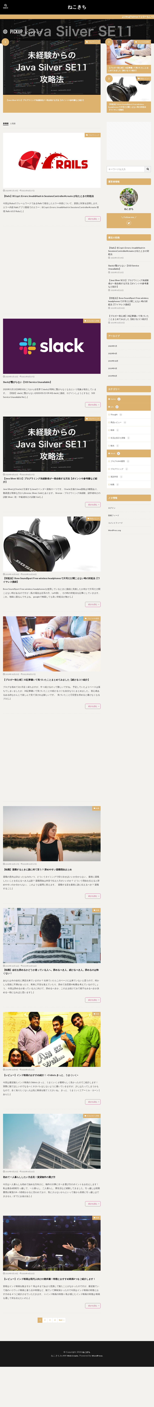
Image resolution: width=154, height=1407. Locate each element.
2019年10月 (114, 364)
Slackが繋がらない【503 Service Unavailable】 (42, 389)
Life (115, 412)
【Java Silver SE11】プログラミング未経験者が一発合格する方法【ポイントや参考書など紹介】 (51, 102)
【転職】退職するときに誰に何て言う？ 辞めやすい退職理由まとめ (51, 892)
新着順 (6, 125)
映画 (97, 1043)
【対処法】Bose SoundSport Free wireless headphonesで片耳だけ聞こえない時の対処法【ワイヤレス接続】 (128, 108)
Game (116, 403)
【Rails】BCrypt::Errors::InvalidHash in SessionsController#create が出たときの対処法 (42, 200)
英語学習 (117, 484)
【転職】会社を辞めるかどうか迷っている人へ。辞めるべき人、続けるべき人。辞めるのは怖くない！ (51, 999)
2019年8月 (113, 380)
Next (61, 1360)
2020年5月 (113, 348)
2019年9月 (113, 372)
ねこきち (77, 7)
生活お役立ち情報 (90, 329)
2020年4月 (113, 356)
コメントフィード (116, 532)
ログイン (112, 516)
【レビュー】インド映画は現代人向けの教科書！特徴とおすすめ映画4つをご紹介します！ (51, 1316)
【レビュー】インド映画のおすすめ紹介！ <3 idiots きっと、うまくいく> (50, 1107)
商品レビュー (144, 79)
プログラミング (91, 42)
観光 (115, 452)
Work (116, 460)
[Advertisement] (52, 277)
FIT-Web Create (70, 1396)
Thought (117, 420)
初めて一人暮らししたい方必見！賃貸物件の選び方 (45, 1211)
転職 (97, 829)
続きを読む (92, 226)
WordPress (98, 1396)
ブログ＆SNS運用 (143, 42)
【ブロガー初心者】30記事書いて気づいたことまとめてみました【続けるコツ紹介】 (128, 70)
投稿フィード (114, 524)
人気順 (14, 125)
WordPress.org (115, 540)
